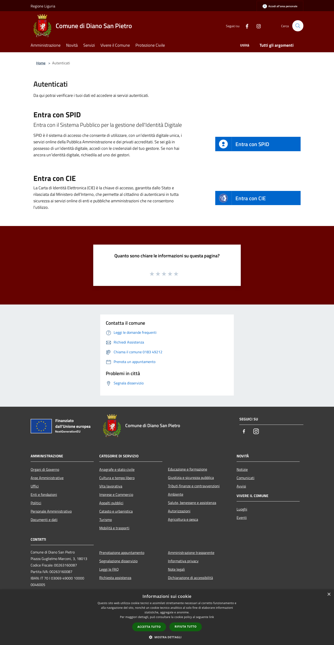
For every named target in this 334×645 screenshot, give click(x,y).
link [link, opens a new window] (211, 617)
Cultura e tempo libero (117, 478)
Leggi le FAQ (109, 569)
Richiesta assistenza (115, 577)
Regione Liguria (43, 6)
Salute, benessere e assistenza (192, 502)
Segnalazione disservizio (118, 561)
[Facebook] (245, 26)
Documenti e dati (44, 519)
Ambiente (175, 494)
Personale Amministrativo (51, 511)
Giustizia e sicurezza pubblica (191, 477)
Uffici (35, 486)
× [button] (329, 594)
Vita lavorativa (110, 486)
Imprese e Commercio (116, 494)
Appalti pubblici (111, 503)
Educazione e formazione (187, 469)
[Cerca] (297, 25)
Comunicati (245, 478)
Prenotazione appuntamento (121, 552)
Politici (36, 503)
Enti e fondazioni (44, 494)
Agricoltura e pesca (183, 519)
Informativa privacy (183, 561)
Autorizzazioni (179, 511)
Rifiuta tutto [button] (186, 627)
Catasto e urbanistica (116, 511)
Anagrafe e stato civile (117, 469)
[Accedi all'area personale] (280, 6)
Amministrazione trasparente (191, 552)
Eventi (242, 517)
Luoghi (242, 509)
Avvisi (241, 486)
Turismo (105, 519)
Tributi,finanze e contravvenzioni (194, 486)
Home (40, 63)
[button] (167, 637)
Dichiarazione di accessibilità (190, 577)
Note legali (176, 569)
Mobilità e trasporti (114, 528)
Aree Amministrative (47, 478)
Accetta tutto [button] (149, 627)
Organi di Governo (45, 469)
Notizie (242, 469)
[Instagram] (256, 26)
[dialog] (167, 617)
